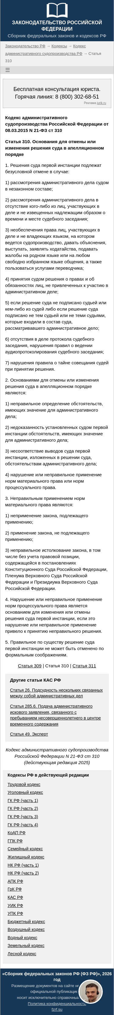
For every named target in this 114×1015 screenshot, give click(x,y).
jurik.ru (101, 103)
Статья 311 (84, 665)
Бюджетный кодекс (26, 921)
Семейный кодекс (25, 848)
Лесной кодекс (22, 953)
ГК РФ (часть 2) (23, 808)
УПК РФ (15, 913)
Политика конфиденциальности (57, 1003)
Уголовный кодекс (25, 792)
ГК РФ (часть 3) (23, 816)
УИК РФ (15, 905)
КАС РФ (15, 897)
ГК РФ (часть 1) (23, 800)
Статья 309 (30, 665)
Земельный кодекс (26, 945)
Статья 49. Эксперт (29, 734)
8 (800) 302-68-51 (77, 97)
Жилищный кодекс (26, 857)
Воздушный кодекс (26, 929)
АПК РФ (15, 881)
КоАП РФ (17, 832)
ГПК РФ (15, 840)
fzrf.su (57, 1009)
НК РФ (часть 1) (23, 865)
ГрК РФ (15, 889)
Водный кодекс (22, 937)
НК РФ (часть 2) (23, 873)
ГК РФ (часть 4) (23, 824)
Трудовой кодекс (24, 784)
